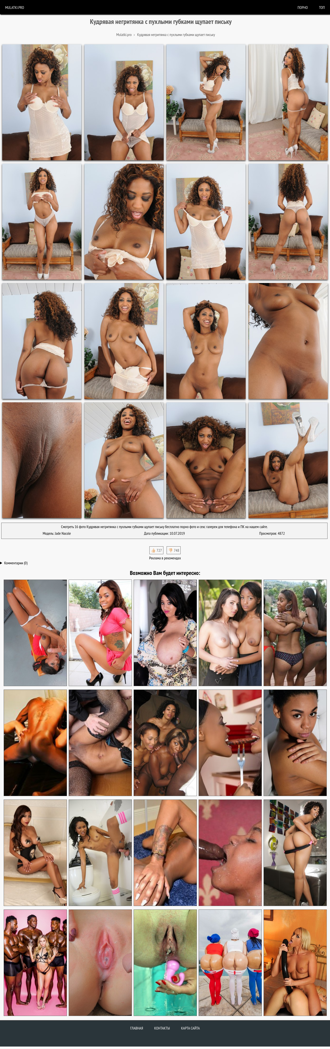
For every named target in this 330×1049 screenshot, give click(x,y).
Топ (322, 7)
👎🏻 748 (173, 550)
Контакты (162, 1028)
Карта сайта (190, 1028)
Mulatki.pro (14, 7)
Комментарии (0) (16, 562)
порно (303, 7)
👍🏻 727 (156, 550)
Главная (136, 1028)
